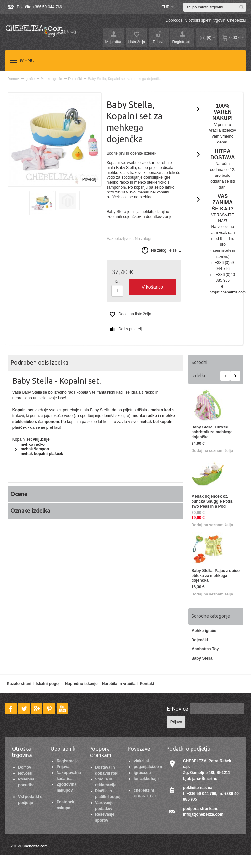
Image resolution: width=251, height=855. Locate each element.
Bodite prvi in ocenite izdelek (131, 153)
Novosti (25, 773)
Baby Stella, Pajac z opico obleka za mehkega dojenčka (216, 575)
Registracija (68, 761)
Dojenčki (200, 640)
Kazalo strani (19, 683)
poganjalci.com (148, 766)
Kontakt (147, 683)
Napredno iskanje (81, 683)
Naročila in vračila (119, 683)
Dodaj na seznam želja (212, 450)
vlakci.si (141, 761)
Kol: (118, 282)
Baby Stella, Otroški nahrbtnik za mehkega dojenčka (212, 432)
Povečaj (89, 179)
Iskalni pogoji (48, 683)
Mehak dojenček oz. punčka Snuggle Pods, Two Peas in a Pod (213, 501)
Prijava (63, 766)
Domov (24, 767)
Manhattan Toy (205, 649)
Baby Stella (202, 658)
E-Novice (177, 709)
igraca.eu (142, 772)
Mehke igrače (204, 631)
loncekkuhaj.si (147, 778)
